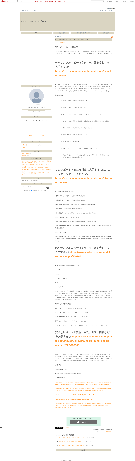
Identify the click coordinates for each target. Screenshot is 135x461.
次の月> (42, 135)
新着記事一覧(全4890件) (84, 33)
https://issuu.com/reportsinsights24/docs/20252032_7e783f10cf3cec (74, 399)
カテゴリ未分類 (26, 153)
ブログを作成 (124, 1)
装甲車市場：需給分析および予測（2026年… (71, 445)
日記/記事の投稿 (36, 158)
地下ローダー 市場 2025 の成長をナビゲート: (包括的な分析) (72, 39)
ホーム (22, 10)
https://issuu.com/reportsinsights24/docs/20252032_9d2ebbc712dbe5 (74, 395)
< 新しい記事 (61, 33)
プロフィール (32, 10)
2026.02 (25, 147)
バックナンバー (36, 142)
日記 (26, 10)
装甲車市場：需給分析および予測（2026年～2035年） (35, 168)
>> (112, 1)
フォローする (36, 112)
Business (24, 155)
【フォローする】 (102, 10)
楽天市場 (132, 1)
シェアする (66, 427)
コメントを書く (107, 431)
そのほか (21, 1)
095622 (110, 8)
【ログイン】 (111, 10)
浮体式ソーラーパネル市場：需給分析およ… (71, 441)
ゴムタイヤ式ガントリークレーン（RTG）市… (72, 437)
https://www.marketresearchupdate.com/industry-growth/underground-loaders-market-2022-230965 (83, 341)
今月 (36, 135)
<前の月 (30, 135)
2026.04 (25, 144)
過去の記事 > (106, 33)
